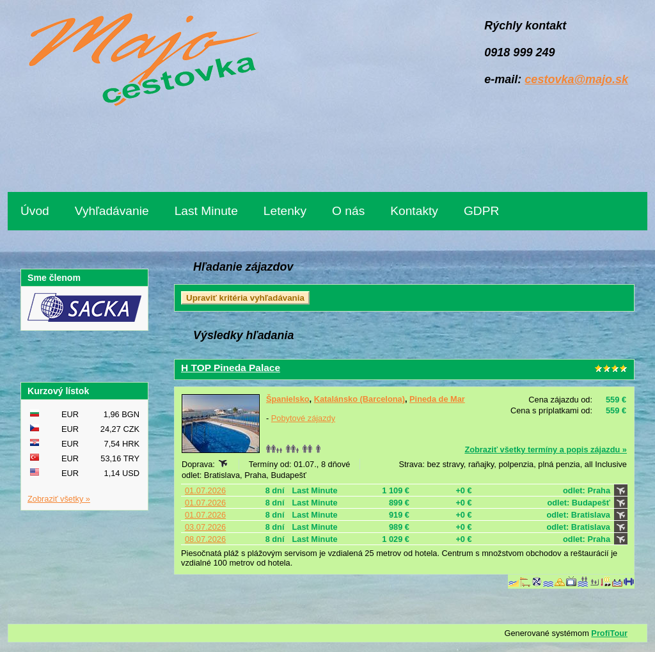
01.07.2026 (205, 490)
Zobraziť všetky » (59, 499)
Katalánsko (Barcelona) (359, 399)
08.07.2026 (205, 539)
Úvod (34, 211)
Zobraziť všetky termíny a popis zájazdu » (545, 449)
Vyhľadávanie (112, 211)
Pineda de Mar (437, 399)
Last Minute (206, 211)
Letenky (285, 211)
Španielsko (288, 399)
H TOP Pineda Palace (230, 367)
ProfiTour (609, 633)
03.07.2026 (205, 527)
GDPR (481, 211)
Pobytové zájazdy (303, 418)
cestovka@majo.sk (576, 79)
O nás (348, 211)
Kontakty (414, 211)
